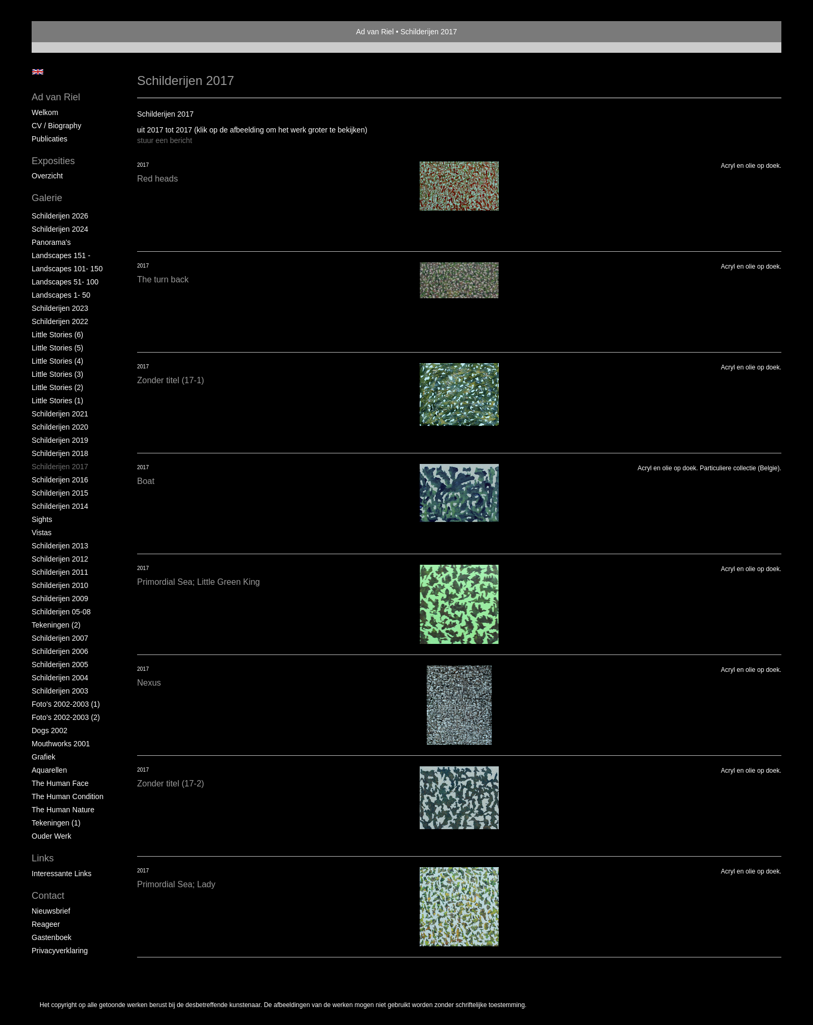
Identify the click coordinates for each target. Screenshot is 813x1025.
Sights (42, 519)
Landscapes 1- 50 (61, 295)
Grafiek (43, 757)
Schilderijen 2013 (60, 546)
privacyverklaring (60, 950)
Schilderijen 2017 (60, 466)
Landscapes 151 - (61, 255)
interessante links (62, 873)
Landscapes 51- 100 (65, 282)
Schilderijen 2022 (60, 321)
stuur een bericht (164, 140)
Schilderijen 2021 (60, 414)
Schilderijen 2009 (60, 598)
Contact (48, 895)
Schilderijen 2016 (60, 480)
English (38, 72)
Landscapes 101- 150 (67, 268)
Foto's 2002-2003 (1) (66, 704)
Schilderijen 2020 (60, 427)
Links (43, 858)
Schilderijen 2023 (60, 308)
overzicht (47, 176)
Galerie (47, 198)
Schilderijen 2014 (60, 506)
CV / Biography (56, 125)
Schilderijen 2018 (60, 453)
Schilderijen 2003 (60, 691)
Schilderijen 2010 (60, 585)
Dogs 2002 (49, 730)
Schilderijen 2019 (60, 440)
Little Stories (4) (57, 361)
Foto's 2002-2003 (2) (66, 717)
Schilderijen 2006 (60, 651)
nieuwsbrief (51, 911)
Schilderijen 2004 (60, 677)
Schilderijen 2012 (60, 559)
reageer (46, 924)
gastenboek (52, 937)
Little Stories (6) (57, 334)
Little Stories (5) (57, 348)
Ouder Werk (51, 836)
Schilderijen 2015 (60, 493)
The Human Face (60, 783)
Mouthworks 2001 (61, 743)
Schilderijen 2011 (60, 572)
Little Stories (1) (57, 400)
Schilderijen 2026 (60, 216)
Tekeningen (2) (56, 625)
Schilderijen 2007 (60, 638)
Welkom (45, 112)
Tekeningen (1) (56, 823)
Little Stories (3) (57, 374)
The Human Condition (67, 796)
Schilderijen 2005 (60, 664)
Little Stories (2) (57, 387)
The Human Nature (63, 809)
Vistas (42, 532)
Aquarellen (49, 770)
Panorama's (51, 242)
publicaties (49, 139)
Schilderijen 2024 (60, 229)
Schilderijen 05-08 (61, 612)
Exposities (53, 161)
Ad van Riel (375, 31)
